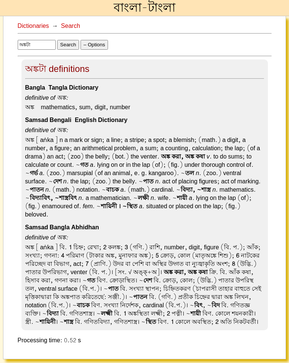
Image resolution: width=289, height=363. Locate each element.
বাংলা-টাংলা (144, 8)
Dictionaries (33, 26)
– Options (94, 44)
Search (70, 26)
